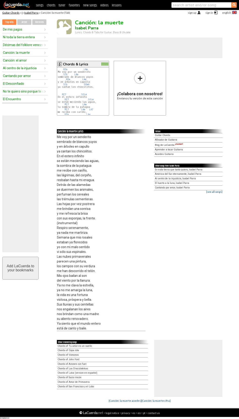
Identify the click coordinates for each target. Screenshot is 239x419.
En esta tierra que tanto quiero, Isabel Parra (178, 169)
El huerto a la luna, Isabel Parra (172, 183)
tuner (62, 5)
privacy (125, 412)
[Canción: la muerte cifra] (156, 400)
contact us (154, 412)
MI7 (67, 104)
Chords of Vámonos (68, 354)
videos (104, 5)
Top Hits (9, 22)
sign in (209, 12)
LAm (86, 69)
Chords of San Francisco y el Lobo (76, 386)
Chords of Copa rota (68, 350)
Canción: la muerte (16, 52)
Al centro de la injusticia (20, 68)
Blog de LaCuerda (169, 145)
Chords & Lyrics (75, 64)
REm (65, 69)
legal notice (112, 412)
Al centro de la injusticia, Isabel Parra (175, 178)
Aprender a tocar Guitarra (169, 149)
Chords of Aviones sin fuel (72, 363)
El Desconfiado (13, 83)
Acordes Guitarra (164, 154)
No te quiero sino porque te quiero (23, 91)
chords (51, 5)
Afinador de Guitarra (166, 139)
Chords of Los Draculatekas (73, 368)
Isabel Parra (31, 12)
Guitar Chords (11, 12)
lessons (116, 5)
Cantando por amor (17, 76)
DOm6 (86, 84)
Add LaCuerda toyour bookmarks (20, 268)
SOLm (84, 94)
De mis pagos (12, 29)
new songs (90, 5)
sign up (192, 12)
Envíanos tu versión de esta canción (140, 86)
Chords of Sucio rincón (69, 377)
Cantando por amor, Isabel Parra (172, 187)
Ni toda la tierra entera (19, 37)
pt (144, 412)
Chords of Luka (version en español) (77, 372)
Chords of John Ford (68, 359)
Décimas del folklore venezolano (23, 45)
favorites (74, 5)
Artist (24, 22)
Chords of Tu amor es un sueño (75, 345)
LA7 (91, 109)
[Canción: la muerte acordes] (125, 400)
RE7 (64, 94)
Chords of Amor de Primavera (74, 381)
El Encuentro (12, 99)
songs (39, 5)
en (139, 412)
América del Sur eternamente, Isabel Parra (178, 173)
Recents (39, 22)
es (133, 412)
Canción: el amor (15, 60)
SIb (65, 74)
